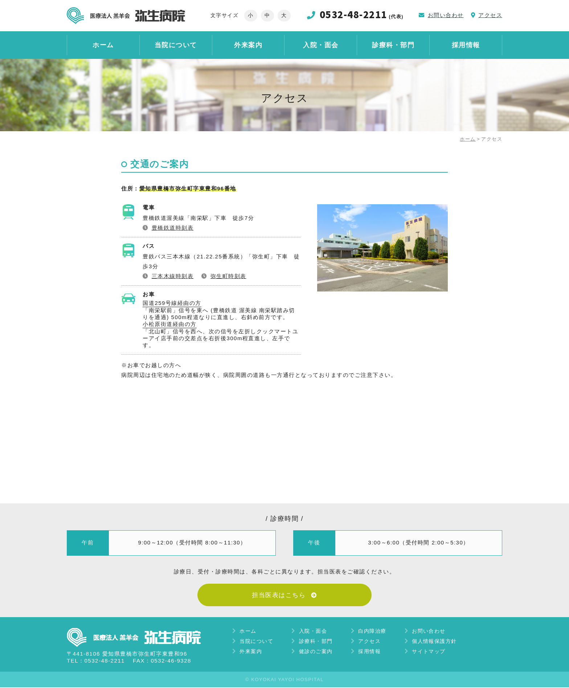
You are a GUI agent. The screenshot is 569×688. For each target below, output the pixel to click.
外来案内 (248, 46)
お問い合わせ (429, 631)
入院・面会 (321, 46)
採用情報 (466, 46)
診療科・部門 (393, 46)
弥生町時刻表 (228, 276)
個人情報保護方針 (434, 641)
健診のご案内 (316, 652)
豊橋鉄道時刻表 (173, 227)
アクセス (370, 641)
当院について (176, 46)
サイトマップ (429, 652)
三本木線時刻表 (173, 276)
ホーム (103, 46)
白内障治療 (373, 631)
